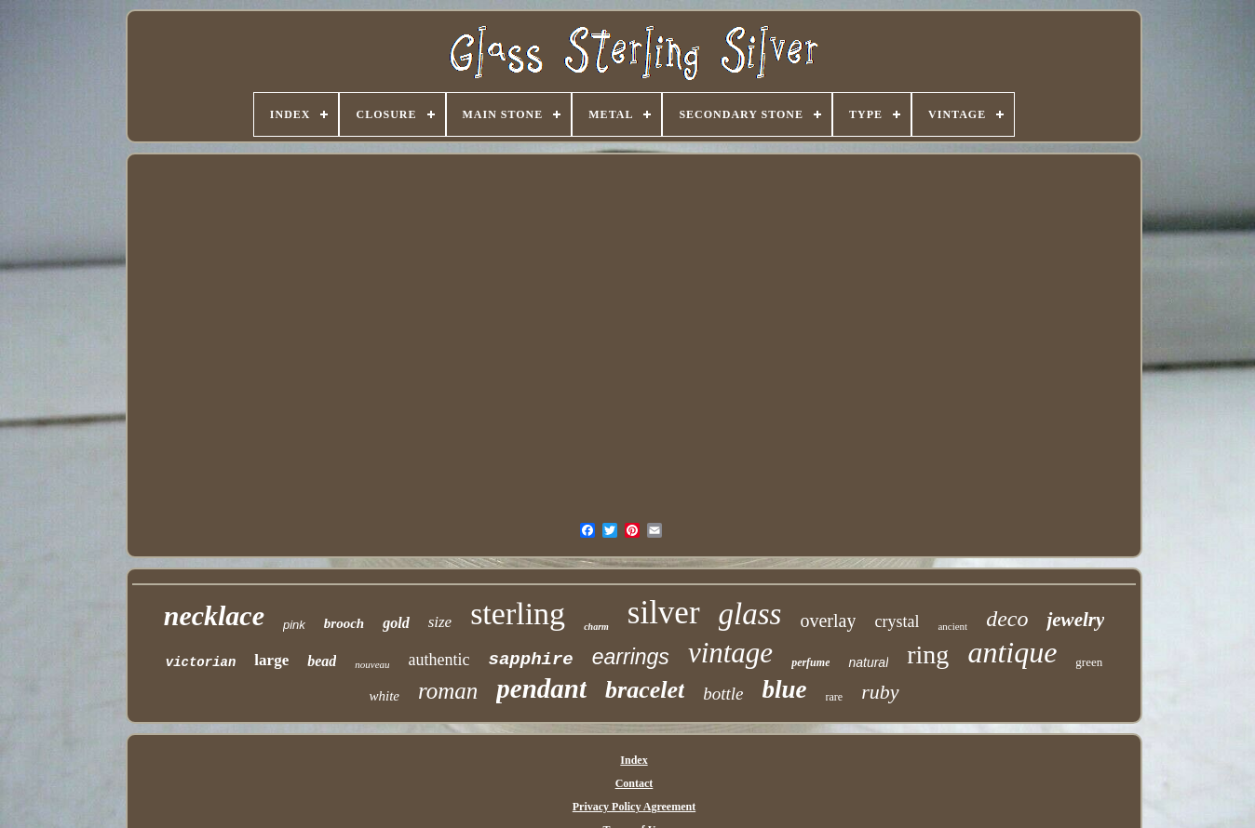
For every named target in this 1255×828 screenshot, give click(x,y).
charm (596, 626)
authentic (439, 659)
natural (868, 662)
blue (784, 689)
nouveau (372, 664)
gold (396, 623)
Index (633, 760)
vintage (730, 652)
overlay (828, 620)
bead (321, 661)
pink (294, 625)
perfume (810, 662)
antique (1012, 652)
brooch (344, 623)
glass (750, 614)
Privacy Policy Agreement (634, 806)
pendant (541, 688)
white (384, 695)
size (440, 622)
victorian (201, 662)
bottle (723, 693)
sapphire (531, 659)
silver (664, 612)
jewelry (1075, 619)
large (271, 660)
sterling (517, 613)
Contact (634, 783)
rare (834, 696)
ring (928, 654)
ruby (879, 691)
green (1088, 662)
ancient (952, 626)
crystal (896, 621)
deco (1007, 619)
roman (448, 690)
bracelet (644, 689)
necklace (214, 615)
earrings (630, 657)
